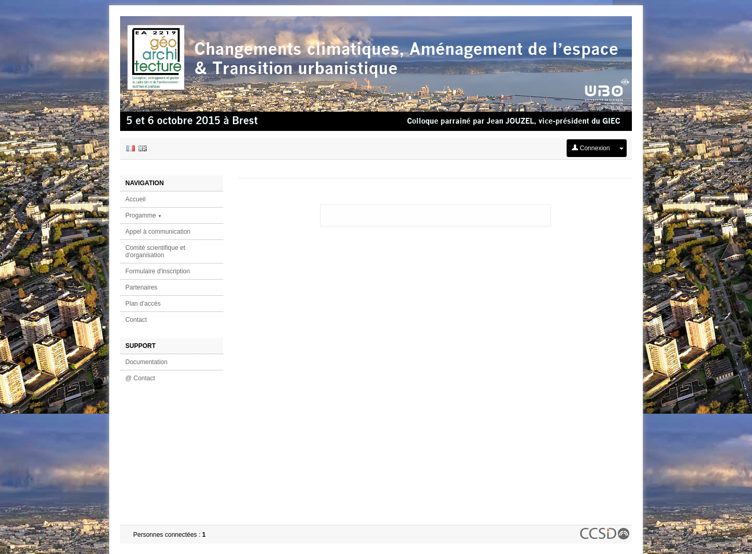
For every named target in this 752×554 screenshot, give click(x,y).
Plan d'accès (143, 303)
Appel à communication (158, 231)
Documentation (146, 362)
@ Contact (140, 378)
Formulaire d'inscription (157, 271)
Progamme (143, 215)
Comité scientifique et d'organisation (155, 251)
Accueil (135, 199)
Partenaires (141, 287)
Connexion (591, 148)
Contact (136, 319)
